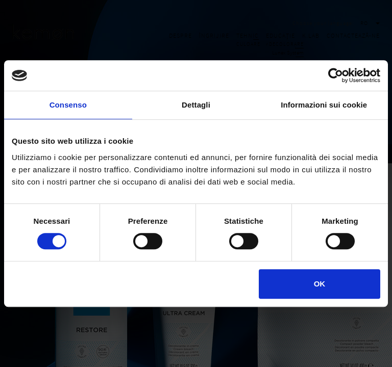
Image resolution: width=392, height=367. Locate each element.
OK (320, 283)
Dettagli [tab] (196, 104)
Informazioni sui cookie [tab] (324, 104)
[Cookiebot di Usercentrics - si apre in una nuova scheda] (335, 75)
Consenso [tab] (68, 104)
